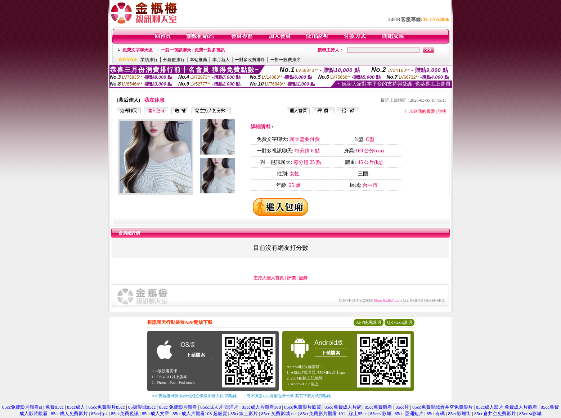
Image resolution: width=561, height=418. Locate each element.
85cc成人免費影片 (69, 413)
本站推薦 (198, 59)
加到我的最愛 (422, 111)
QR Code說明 (399, 322)
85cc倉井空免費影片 (495, 413)
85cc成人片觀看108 (261, 407)
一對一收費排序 (285, 59)
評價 (291, 277)
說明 (442, 111)
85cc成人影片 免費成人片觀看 (507, 407)
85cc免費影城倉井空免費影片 (442, 407)
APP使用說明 (368, 322)
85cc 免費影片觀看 (178, 407)
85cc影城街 (459, 413)
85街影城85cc (142, 407)
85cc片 (402, 407)
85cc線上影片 (244, 413)
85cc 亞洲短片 (409, 413)
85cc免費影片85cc (107, 407)
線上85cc (358, 413)
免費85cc (54, 407)
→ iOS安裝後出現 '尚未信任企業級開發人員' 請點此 (192, 396)
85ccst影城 (380, 413)
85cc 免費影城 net (279, 413)
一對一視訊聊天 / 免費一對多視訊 (193, 49)
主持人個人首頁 (268, 277)
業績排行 (149, 59)
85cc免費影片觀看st (22, 407)
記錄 (303, 277)
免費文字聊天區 (137, 49)
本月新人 (221, 59)
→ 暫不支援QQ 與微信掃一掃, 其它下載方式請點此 (286, 396)
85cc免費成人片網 (343, 407)
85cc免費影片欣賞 (302, 407)
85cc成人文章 (156, 413)
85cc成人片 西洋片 (219, 407)
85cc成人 (76, 407)
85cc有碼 (436, 413)
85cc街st (99, 413)
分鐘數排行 (174, 59)
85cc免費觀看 (378, 407)
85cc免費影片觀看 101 (322, 413)
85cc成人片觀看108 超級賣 (199, 413)
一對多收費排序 (250, 59)
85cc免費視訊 (125, 413)
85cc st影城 (530, 413)
